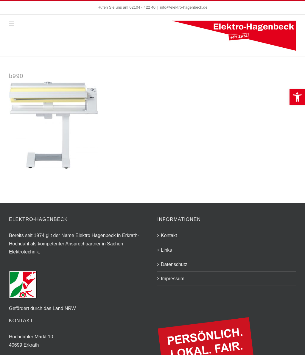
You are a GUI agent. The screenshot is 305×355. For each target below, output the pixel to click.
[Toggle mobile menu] (12, 24)
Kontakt (169, 235)
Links (166, 250)
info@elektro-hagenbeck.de (183, 7)
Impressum (172, 278)
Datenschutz (174, 264)
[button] (297, 97)
